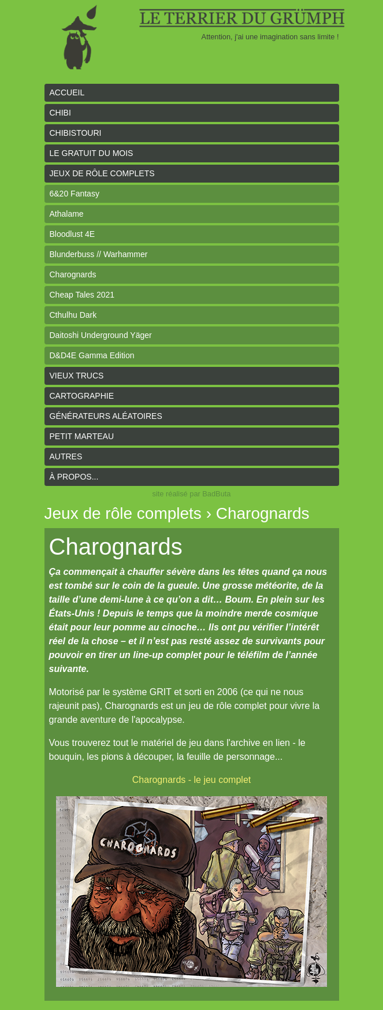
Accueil (67, 92)
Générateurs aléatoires (106, 416)
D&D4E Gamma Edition (92, 355)
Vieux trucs (77, 375)
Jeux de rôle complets (102, 173)
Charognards (73, 274)
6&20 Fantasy (74, 193)
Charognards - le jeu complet (191, 780)
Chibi (60, 112)
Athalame (67, 213)
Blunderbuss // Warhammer (99, 254)
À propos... (74, 476)
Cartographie (82, 395)
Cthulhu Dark (73, 315)
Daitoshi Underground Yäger (101, 335)
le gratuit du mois (91, 153)
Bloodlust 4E (72, 234)
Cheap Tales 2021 (82, 294)
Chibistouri (76, 133)
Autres (66, 456)
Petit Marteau (82, 436)
